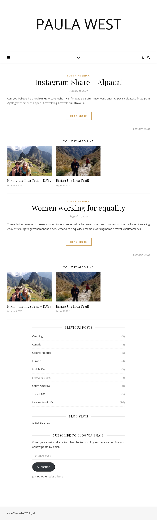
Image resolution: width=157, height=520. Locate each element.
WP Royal (29, 513)
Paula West (78, 24)
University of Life (42, 402)
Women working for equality (78, 207)
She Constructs (41, 377)
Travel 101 (39, 394)
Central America (41, 352)
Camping (37, 336)
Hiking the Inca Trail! (72, 180)
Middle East (39, 369)
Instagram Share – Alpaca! (78, 82)
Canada (36, 344)
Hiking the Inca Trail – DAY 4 (29, 180)
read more (78, 116)
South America (78, 75)
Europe (36, 361)
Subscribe (43, 467)
